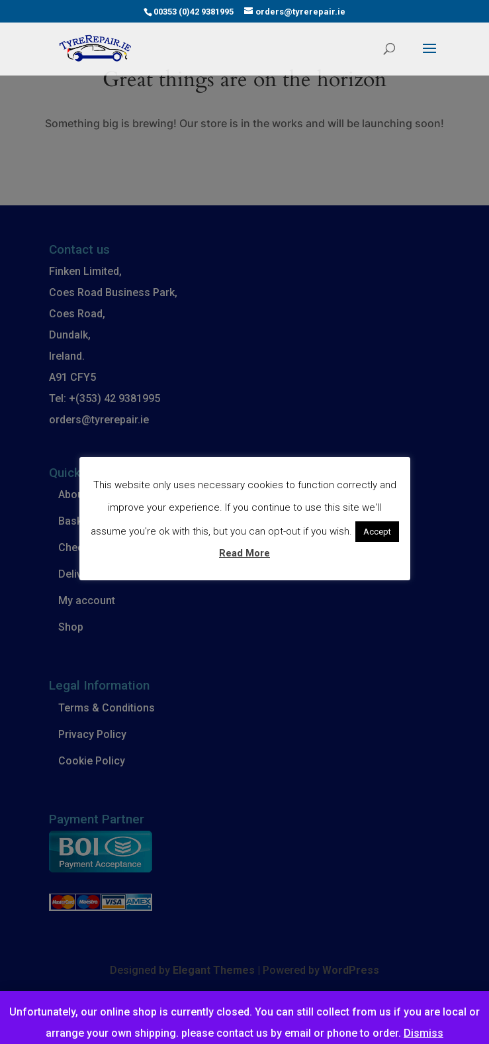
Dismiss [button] (423, 1033)
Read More (244, 553)
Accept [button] (377, 532)
